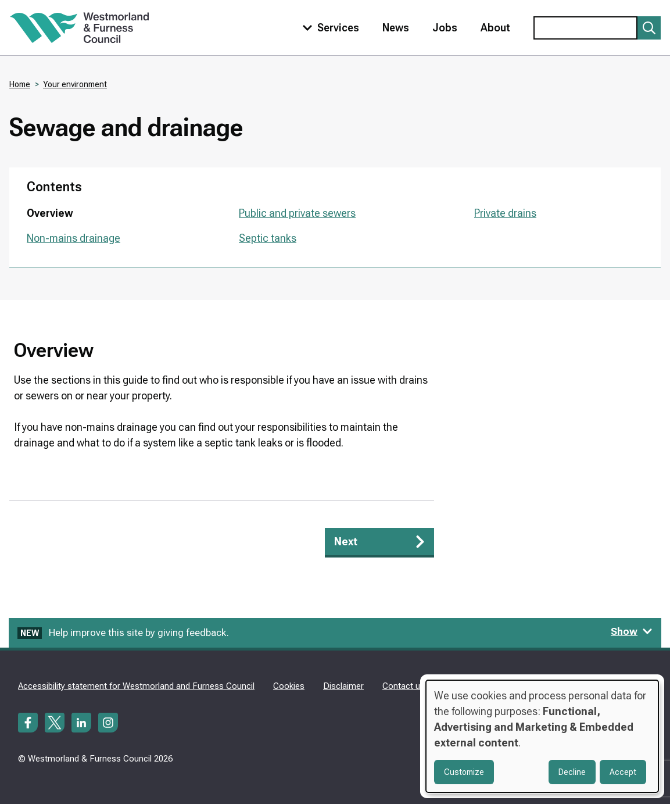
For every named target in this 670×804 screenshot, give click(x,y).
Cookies (288, 686)
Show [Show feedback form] (632, 631)
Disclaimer (343, 686)
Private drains (505, 213)
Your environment (75, 84)
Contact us (403, 686)
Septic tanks (267, 238)
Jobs (444, 28)
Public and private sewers (297, 213)
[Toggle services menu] (328, 27)
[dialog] (542, 736)
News (395, 28)
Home (19, 84)
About (495, 28)
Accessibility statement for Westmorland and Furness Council (136, 686)
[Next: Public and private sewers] (379, 543)
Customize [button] (464, 772)
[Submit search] (649, 28)
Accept (623, 772)
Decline (572, 772)
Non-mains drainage (73, 238)
